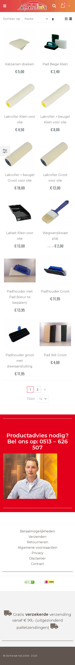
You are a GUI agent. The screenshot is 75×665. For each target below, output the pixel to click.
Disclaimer (37, 558)
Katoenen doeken (19, 64)
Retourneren (37, 542)
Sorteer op (11, 19)
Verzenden (38, 537)
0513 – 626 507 (50, 444)
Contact (37, 564)
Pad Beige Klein (55, 64)
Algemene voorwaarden (37, 547)
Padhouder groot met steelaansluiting (20, 360)
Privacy (37, 553)
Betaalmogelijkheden (37, 531)
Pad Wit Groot (55, 355)
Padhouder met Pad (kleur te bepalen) (20, 297)
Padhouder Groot (55, 291)
